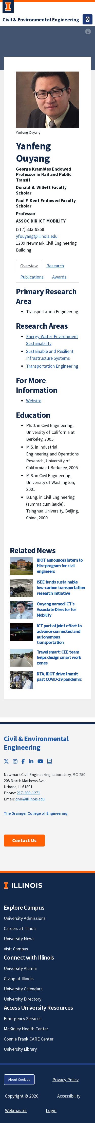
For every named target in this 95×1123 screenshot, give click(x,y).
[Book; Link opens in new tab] (49, 761)
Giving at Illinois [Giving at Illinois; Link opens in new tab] (19, 978)
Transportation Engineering (52, 366)
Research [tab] (55, 266)
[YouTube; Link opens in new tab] (40, 761)
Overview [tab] (29, 266)
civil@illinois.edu (30, 798)
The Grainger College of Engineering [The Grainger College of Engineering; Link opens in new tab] (35, 813)
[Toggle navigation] (87, 19)
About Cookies (19, 1079)
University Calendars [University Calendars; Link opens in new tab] (23, 989)
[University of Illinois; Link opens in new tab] (23, 885)
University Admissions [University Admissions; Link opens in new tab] (25, 918)
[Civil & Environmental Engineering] (41, 19)
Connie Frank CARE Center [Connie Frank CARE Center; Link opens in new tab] (28, 1039)
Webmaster (16, 1110)
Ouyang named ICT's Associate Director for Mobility (56, 609)
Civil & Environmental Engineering (36, 743)
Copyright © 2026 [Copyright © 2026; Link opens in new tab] (21, 1096)
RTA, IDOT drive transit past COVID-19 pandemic (59, 676)
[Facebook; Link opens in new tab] (23, 761)
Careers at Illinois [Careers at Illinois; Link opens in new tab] (20, 928)
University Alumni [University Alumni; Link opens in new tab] (20, 968)
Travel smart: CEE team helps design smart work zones (59, 657)
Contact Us (24, 840)
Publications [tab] (32, 277)
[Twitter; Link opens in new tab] (6, 761)
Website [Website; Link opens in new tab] (33, 401)
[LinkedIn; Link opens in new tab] (31, 761)
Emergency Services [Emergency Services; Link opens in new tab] (23, 1018)
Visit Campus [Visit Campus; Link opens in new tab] (16, 949)
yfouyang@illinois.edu (37, 236)
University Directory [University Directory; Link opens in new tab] (22, 999)
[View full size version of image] (88, 31)
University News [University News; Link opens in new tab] (19, 938)
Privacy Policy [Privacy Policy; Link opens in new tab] (65, 1080)
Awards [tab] (59, 277)
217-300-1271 (28, 792)
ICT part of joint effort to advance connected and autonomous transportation (59, 634)
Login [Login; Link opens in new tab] (51, 1110)
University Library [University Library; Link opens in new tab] (20, 1049)
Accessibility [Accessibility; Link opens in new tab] (68, 1096)
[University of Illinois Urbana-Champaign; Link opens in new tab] (8, 7)
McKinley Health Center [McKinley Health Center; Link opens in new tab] (26, 1029)
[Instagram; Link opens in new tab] (15, 761)
